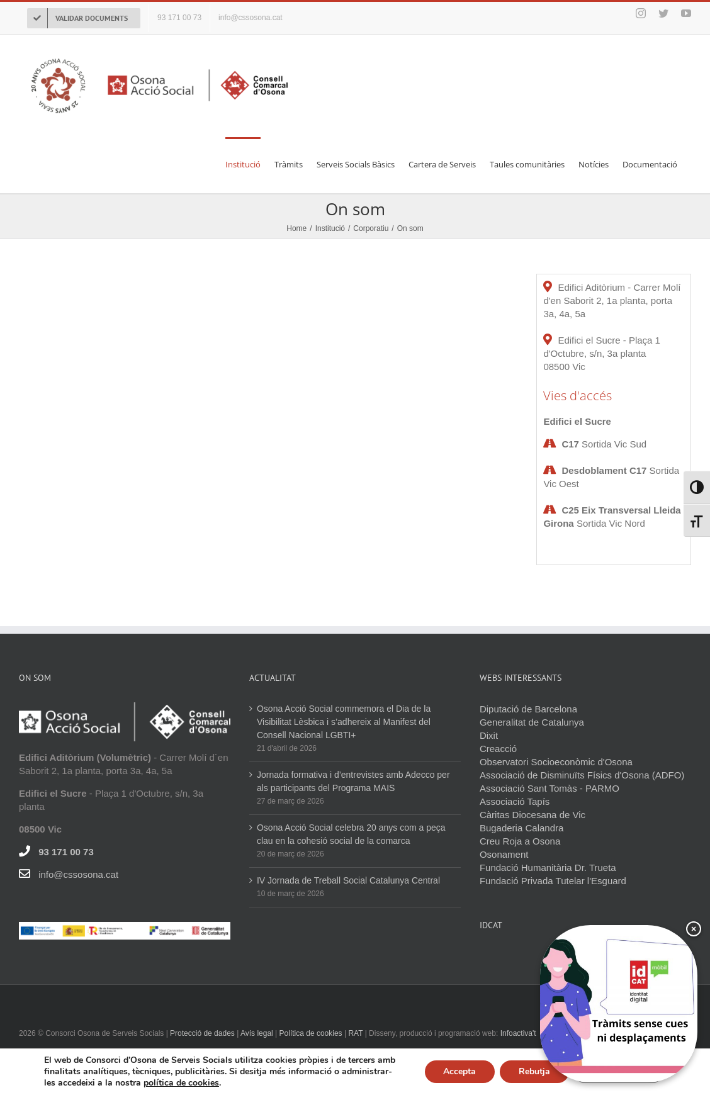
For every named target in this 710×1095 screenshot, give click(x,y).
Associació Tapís (514, 801)
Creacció (498, 748)
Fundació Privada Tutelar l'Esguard (553, 880)
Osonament (504, 854)
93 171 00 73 (66, 851)
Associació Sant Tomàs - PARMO (549, 788)
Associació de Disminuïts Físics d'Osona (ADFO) (582, 775)
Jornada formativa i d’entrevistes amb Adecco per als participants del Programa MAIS (353, 781)
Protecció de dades (202, 1033)
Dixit (489, 735)
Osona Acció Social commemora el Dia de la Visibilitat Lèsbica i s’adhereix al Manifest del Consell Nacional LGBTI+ (344, 722)
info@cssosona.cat (78, 874)
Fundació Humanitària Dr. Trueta (548, 867)
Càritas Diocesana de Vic (532, 814)
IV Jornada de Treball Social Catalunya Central (348, 880)
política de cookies (181, 1083)
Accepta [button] (459, 1071)
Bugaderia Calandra (521, 828)
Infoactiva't (518, 1033)
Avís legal (257, 1033)
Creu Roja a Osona (520, 841)
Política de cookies (310, 1033)
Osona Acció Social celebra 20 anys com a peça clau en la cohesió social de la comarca (351, 834)
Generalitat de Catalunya (532, 722)
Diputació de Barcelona (528, 709)
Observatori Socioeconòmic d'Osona (556, 761)
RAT (355, 1033)
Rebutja (534, 1071)
